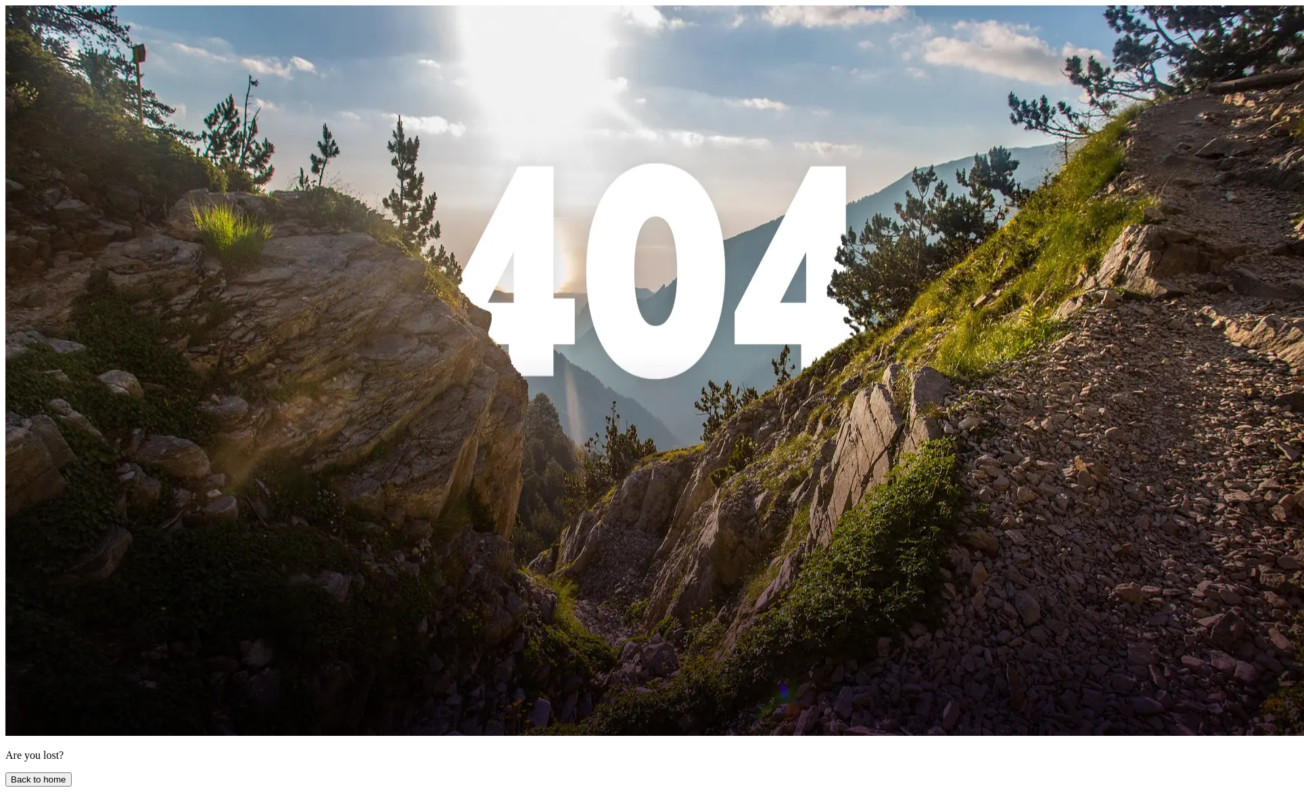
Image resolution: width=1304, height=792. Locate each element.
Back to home (38, 779)
